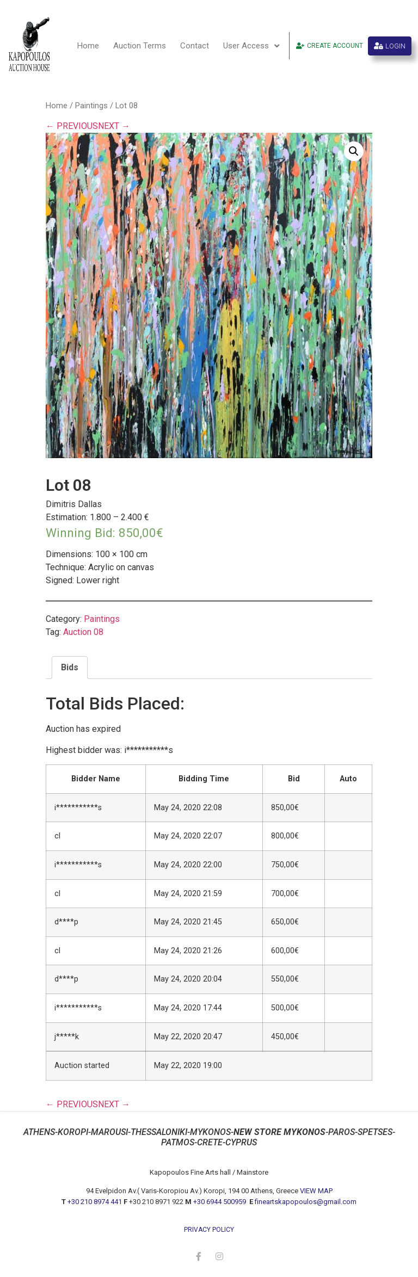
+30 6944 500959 (220, 1202)
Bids (69, 667)
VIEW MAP (316, 1191)
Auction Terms (139, 46)
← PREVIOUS (72, 126)
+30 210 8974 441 (94, 1202)
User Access (251, 45)
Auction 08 (83, 632)
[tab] (70, 667)
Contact (194, 46)
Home (88, 46)
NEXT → (114, 126)
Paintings (91, 105)
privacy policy (209, 1229)
